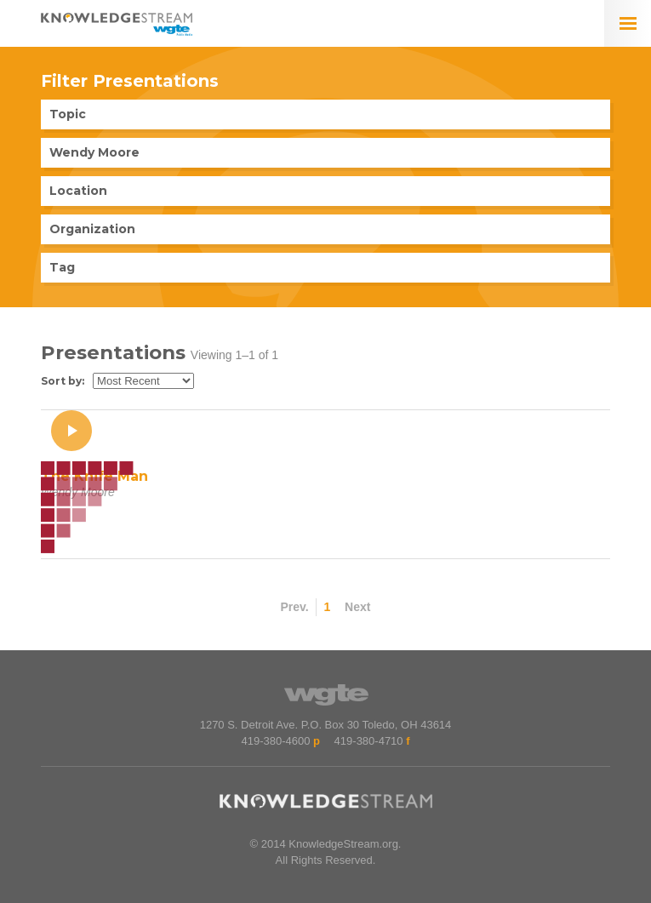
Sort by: (62, 380)
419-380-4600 (275, 740)
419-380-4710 (368, 740)
